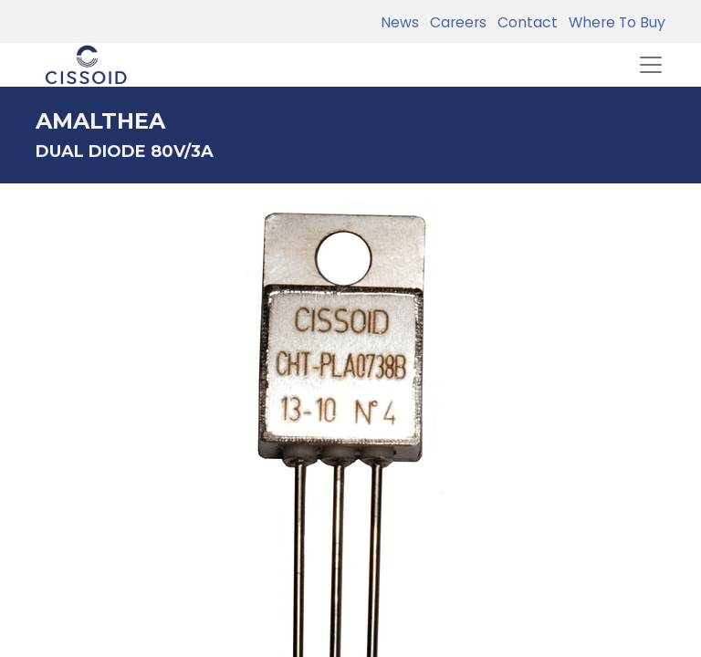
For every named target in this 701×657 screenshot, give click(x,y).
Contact (524, 22)
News (400, 22)
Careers (455, 22)
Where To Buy (613, 22)
